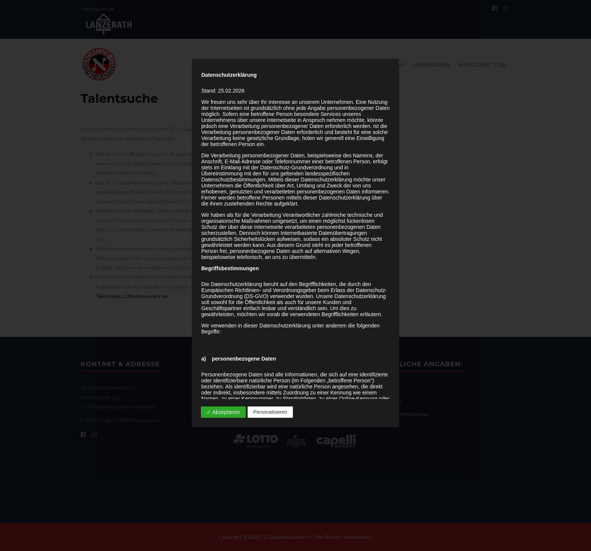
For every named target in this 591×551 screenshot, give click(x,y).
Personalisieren (270, 412)
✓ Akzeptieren (223, 412)
